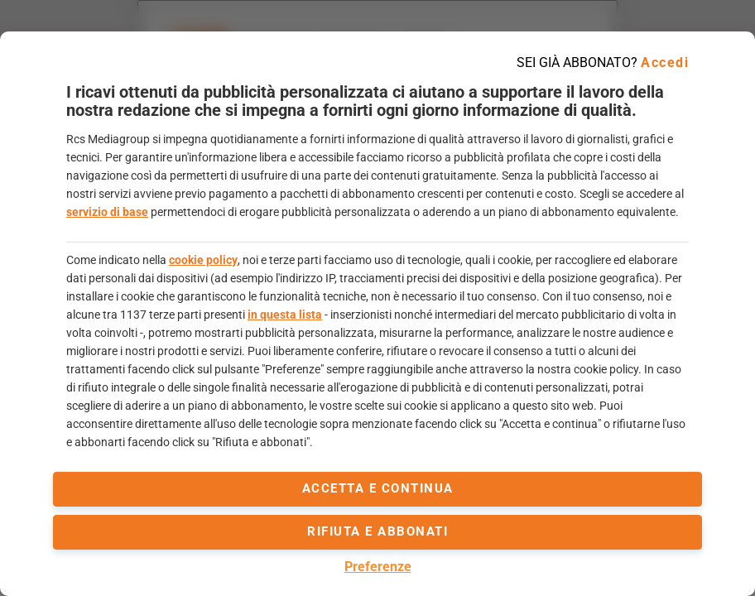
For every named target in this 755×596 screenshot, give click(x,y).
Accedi (665, 62)
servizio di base (107, 212)
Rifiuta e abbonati (377, 531)
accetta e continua (378, 488)
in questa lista (285, 314)
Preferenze (377, 566)
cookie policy (203, 260)
